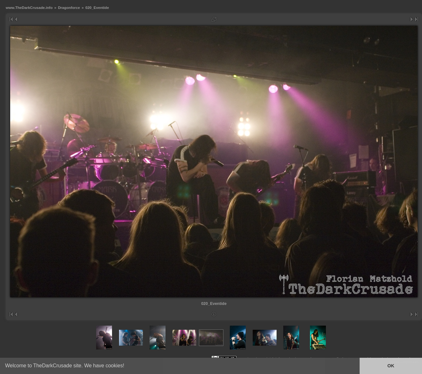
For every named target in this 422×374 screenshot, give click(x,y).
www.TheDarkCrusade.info (29, 7)
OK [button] (390, 365)
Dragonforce (69, 7)
